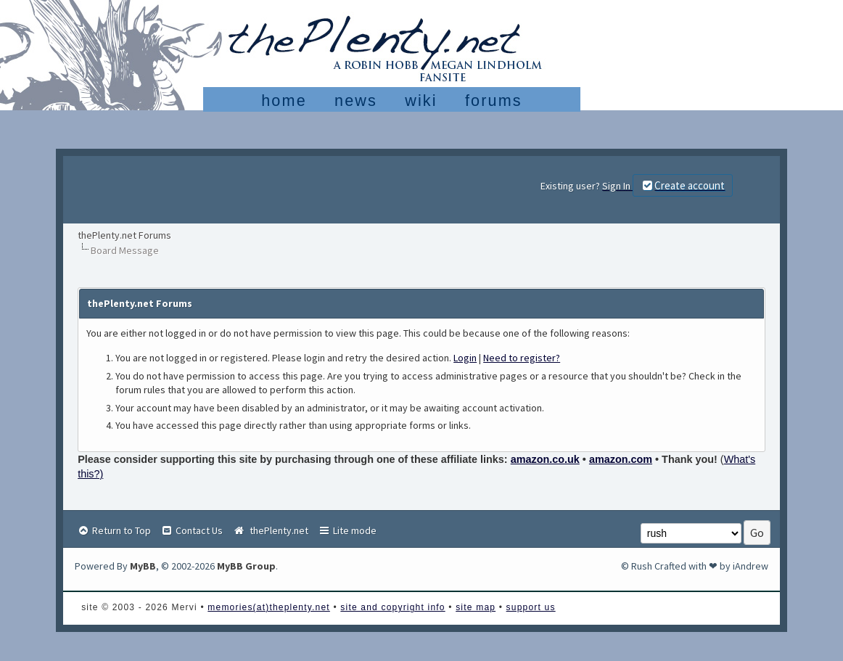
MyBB (143, 565)
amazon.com (620, 459)
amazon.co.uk (545, 459)
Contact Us (191, 530)
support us (531, 607)
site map (475, 607)
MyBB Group (246, 565)
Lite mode (347, 530)
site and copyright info (392, 607)
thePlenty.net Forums (124, 235)
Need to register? (521, 357)
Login (465, 357)
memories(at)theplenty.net (268, 607)
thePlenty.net (270, 530)
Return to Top (114, 530)
